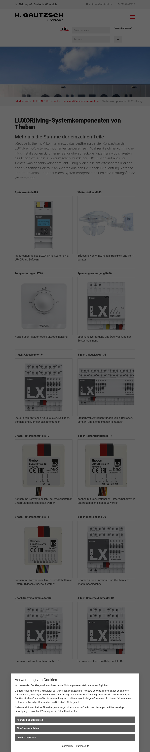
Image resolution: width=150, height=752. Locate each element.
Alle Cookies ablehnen (28, 728)
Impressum (67, 746)
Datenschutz (82, 746)
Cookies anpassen (26, 737)
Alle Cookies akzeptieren (30, 720)
